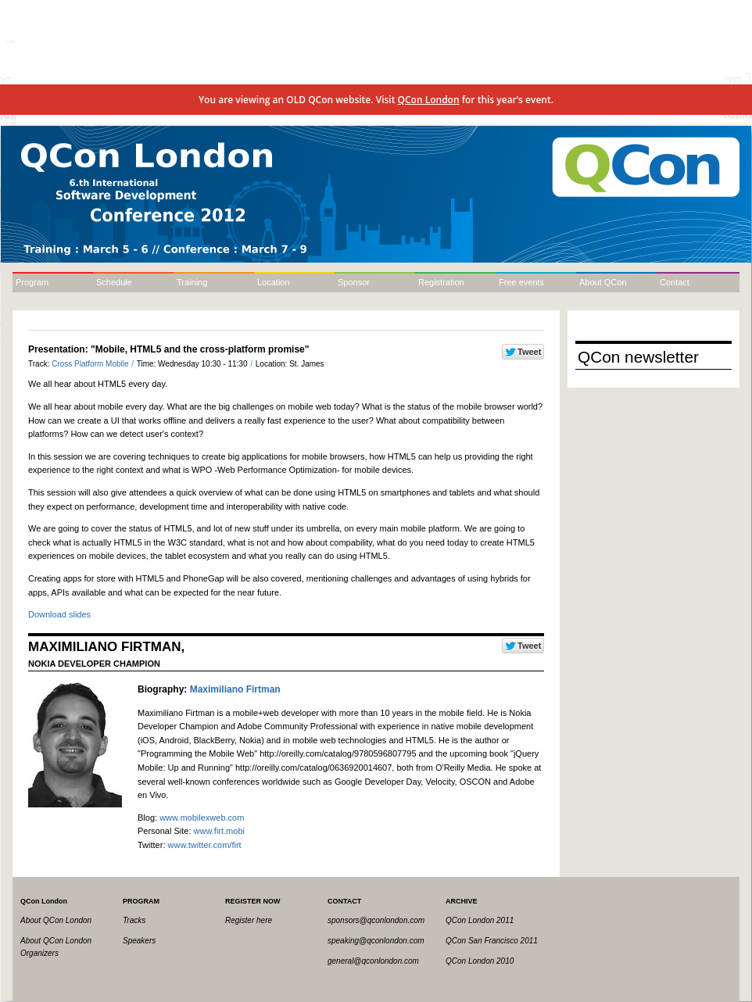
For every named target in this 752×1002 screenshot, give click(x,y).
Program (32, 282)
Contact (674, 282)
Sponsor (354, 282)
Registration (441, 282)
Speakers (139, 940)
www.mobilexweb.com (201, 817)
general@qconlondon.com (373, 961)
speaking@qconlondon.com (376, 940)
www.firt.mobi (219, 831)
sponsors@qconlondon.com (376, 920)
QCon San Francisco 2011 (492, 940)
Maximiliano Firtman (235, 689)
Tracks (134, 920)
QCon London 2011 (480, 920)
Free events (521, 282)
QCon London (429, 99)
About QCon (603, 282)
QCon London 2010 (480, 961)
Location (273, 282)
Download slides (59, 614)
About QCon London (55, 920)
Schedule (114, 282)
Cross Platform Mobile (91, 364)
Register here (248, 920)
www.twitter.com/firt (205, 845)
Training (192, 282)
